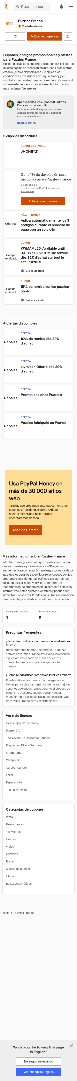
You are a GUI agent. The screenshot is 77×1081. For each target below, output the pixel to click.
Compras (12, 854)
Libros (10, 876)
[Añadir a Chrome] (25, 530)
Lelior (9, 775)
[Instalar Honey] (26, 122)
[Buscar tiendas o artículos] (32, 6)
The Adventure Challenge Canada (28, 738)
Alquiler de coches (18, 869)
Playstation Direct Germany (24, 745)
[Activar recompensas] (44, 36)
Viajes (10, 846)
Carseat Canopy (16, 767)
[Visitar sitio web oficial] (68, 36)
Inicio (5, 913)
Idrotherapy (13, 753)
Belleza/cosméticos (19, 884)
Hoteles (11, 839)
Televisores (13, 832)
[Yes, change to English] (38, 1072)
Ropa (9, 861)
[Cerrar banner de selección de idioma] (71, 1045)
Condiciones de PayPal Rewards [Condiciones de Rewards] (39, 188)
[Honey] (6, 6)
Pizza (9, 817)
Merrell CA (13, 730)
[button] (71, 6)
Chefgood (12, 760)
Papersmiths (14, 782)
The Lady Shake (16, 790)
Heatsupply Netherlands (22, 723)
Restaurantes (15, 824)
